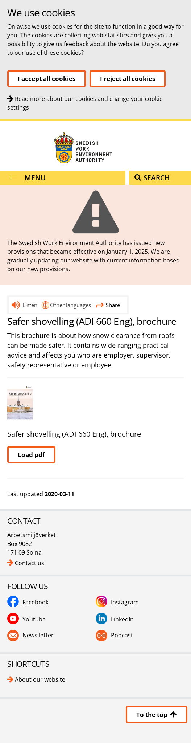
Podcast (122, 635)
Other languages (70, 305)
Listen (29, 305)
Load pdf (31, 454)
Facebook (35, 602)
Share (108, 305)
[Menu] (62, 178)
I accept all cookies (46, 78)
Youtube (34, 619)
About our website (40, 679)
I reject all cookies (127, 78)
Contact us (29, 563)
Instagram (125, 602)
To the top (156, 714)
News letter (38, 635)
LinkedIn (122, 619)
